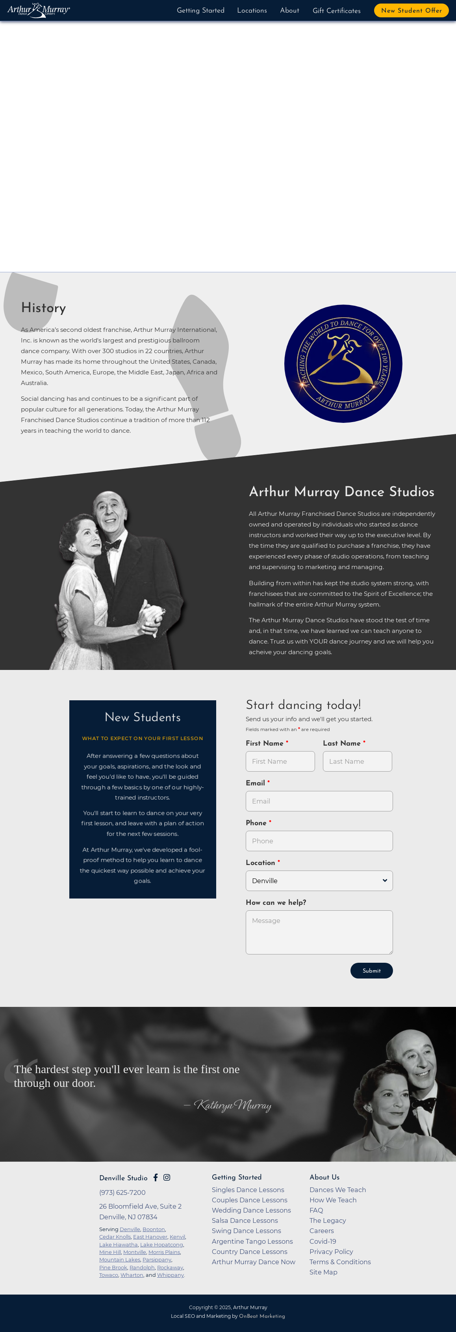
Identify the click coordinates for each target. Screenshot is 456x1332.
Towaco (108, 1274)
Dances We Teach (338, 1189)
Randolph (142, 1266)
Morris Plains (164, 1251)
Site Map (323, 1271)
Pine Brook (113, 1266)
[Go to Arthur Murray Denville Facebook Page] (155, 1176)
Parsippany (157, 1259)
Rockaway (170, 1266)
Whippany (170, 1274)
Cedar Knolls (115, 1236)
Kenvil (177, 1236)
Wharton (131, 1274)
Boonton (154, 1228)
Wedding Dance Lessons (251, 1209)
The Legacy (328, 1220)
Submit (372, 970)
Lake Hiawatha (118, 1244)
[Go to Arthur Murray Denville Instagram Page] (166, 1176)
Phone (257, 823)
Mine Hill (110, 1251)
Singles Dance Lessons (248, 1189)
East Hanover (150, 1236)
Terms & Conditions (340, 1261)
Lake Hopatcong (161, 1244)
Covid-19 (323, 1241)
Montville (134, 1251)
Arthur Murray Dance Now (253, 1261)
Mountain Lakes (119, 1259)
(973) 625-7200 (122, 1192)
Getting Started (200, 11)
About (289, 11)
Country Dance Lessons (249, 1251)
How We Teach (333, 1199)
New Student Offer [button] (411, 11)
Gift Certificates (337, 11)
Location (262, 863)
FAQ (316, 1209)
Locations (252, 11)
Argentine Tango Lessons (252, 1241)
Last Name (343, 744)
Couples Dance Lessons (249, 1199)
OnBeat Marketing (262, 1315)
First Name (266, 744)
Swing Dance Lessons (246, 1230)
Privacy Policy (331, 1251)
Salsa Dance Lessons (245, 1220)
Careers (322, 1230)
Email (256, 783)
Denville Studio (123, 1177)
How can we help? (276, 902)
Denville (130, 1228)
